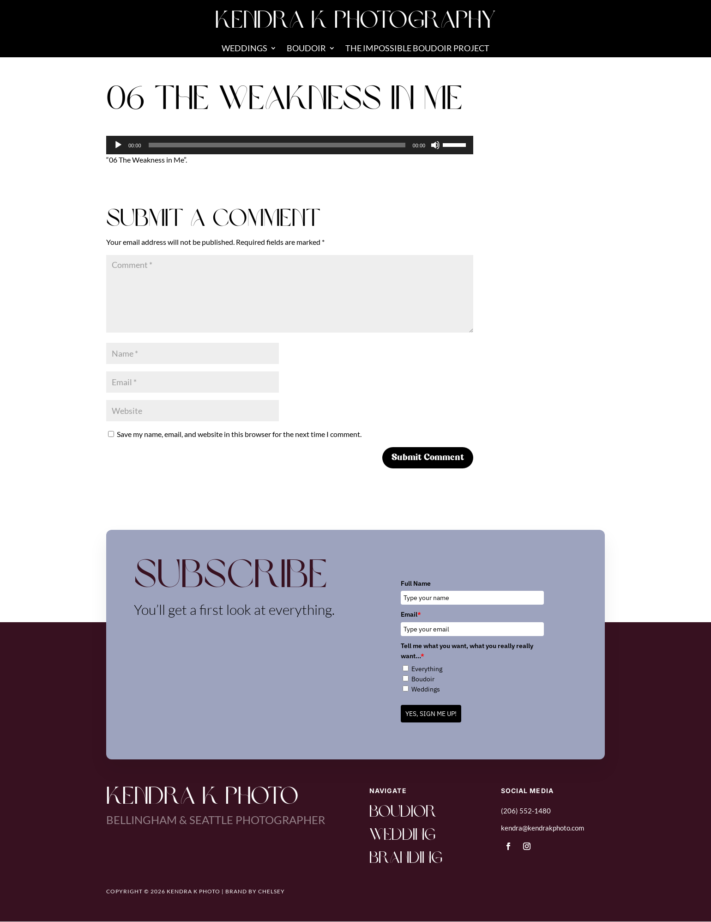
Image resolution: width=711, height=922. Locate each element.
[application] (289, 145)
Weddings (244, 49)
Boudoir (306, 49)
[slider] (277, 145)
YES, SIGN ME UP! (431, 714)
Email (411, 614)
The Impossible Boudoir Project (417, 49)
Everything (426, 669)
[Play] (118, 145)
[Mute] (435, 145)
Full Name (416, 583)
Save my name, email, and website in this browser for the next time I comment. (239, 434)
